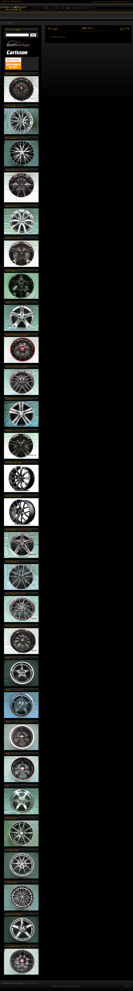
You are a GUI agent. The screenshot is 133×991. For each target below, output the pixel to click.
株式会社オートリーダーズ (30, 10)
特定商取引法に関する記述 (11, 983)
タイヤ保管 (54, 8)
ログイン (128, 986)
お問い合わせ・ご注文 (80, 8)
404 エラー (88, 28)
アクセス (93, 8)
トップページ (37, 8)
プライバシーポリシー (31, 983)
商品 (46, 8)
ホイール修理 (65, 8)
